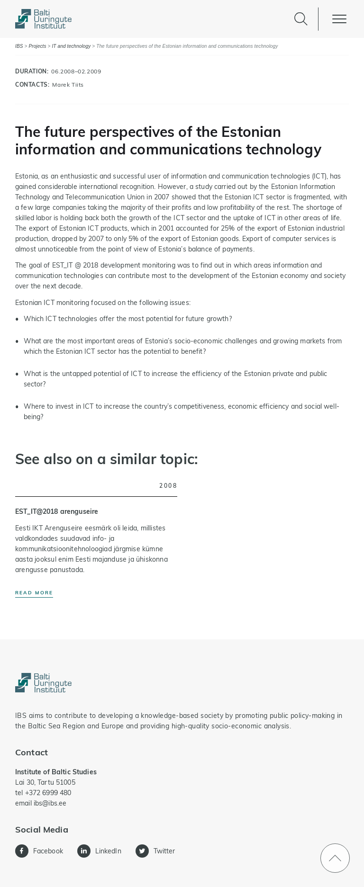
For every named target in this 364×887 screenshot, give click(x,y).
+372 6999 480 (48, 792)
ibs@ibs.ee (50, 803)
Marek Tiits (68, 84)
